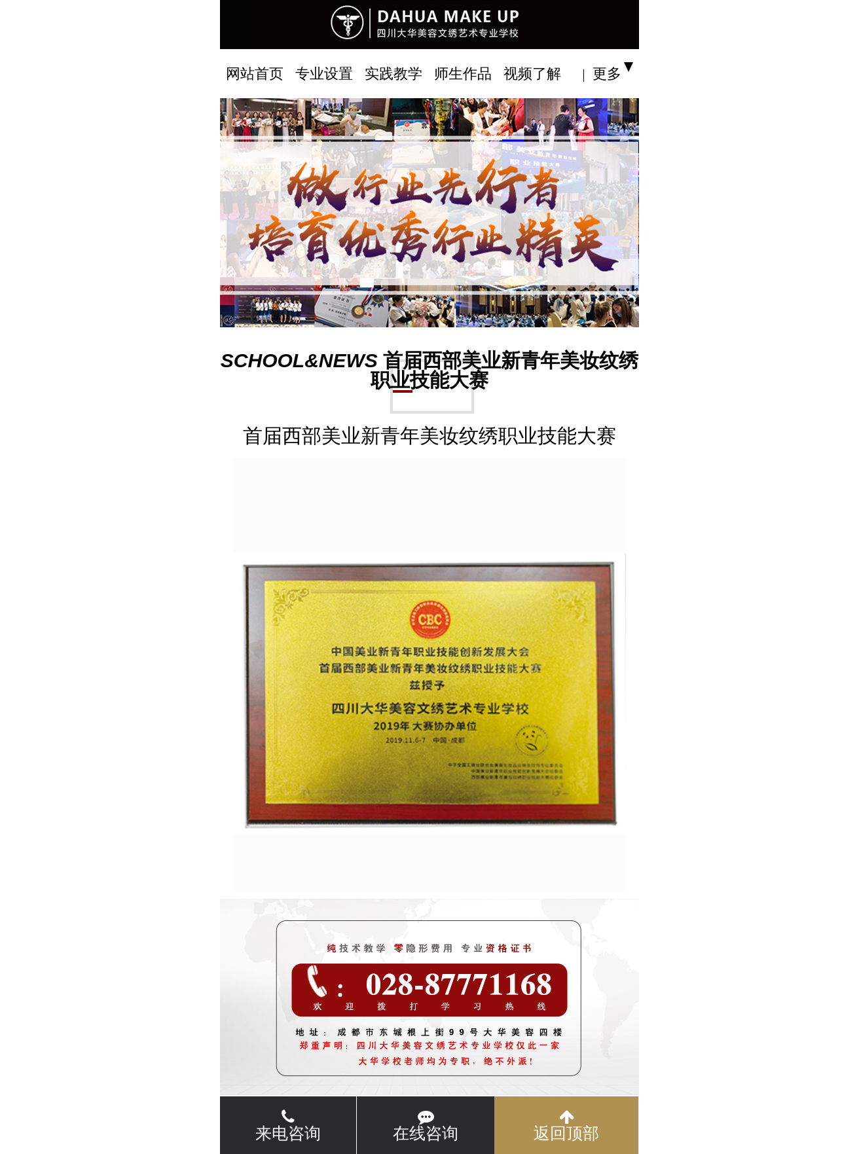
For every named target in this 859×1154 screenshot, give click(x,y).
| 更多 (601, 73)
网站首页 (254, 73)
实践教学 (393, 73)
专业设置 (324, 73)
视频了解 (532, 73)
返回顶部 (566, 1125)
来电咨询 (288, 1125)
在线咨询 (425, 1125)
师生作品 (463, 73)
